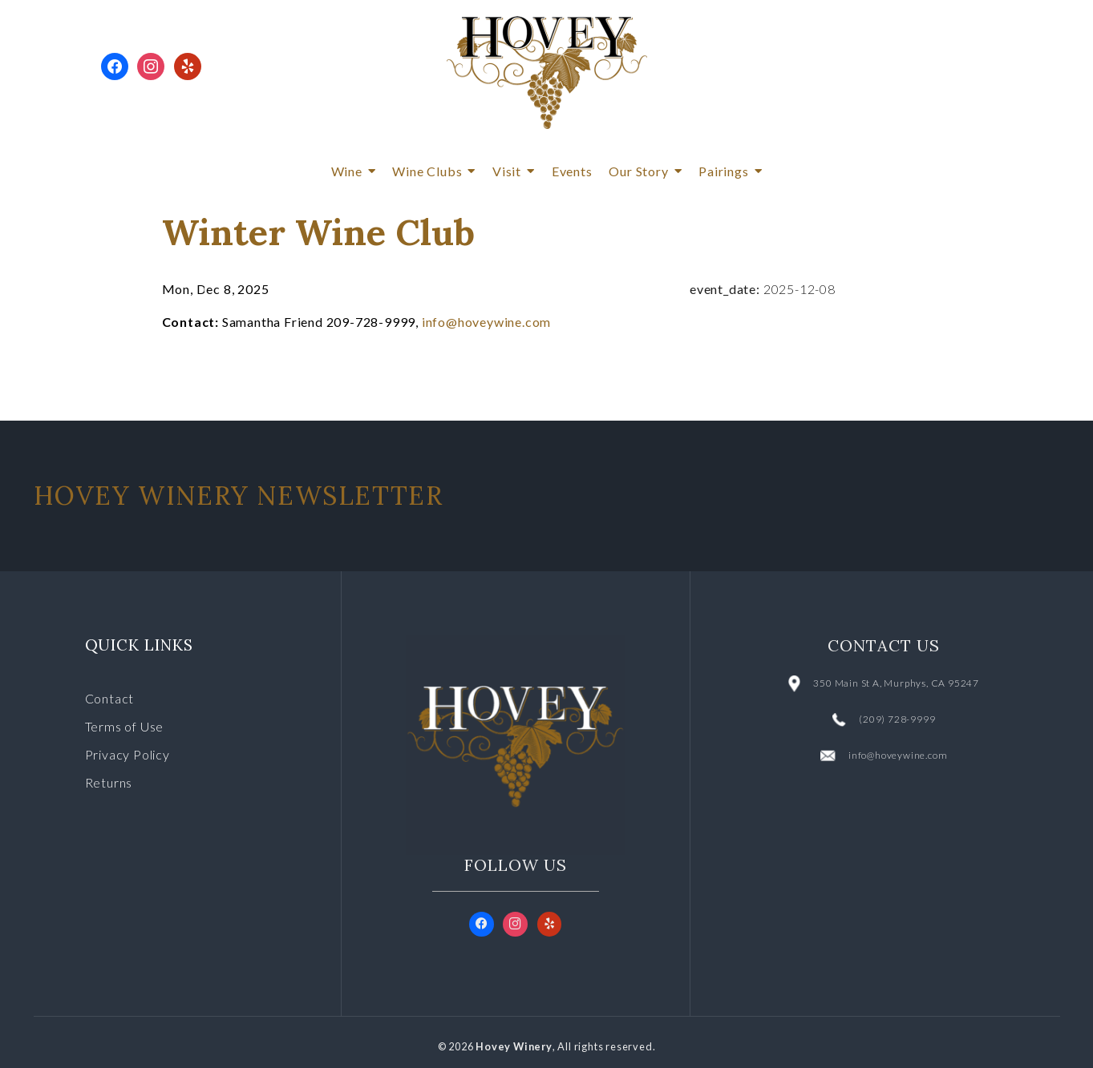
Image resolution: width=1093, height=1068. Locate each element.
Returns (109, 782)
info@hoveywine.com (486, 321)
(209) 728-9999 (897, 719)
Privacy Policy (127, 754)
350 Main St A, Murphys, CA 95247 (896, 683)
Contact (110, 698)
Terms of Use (124, 726)
